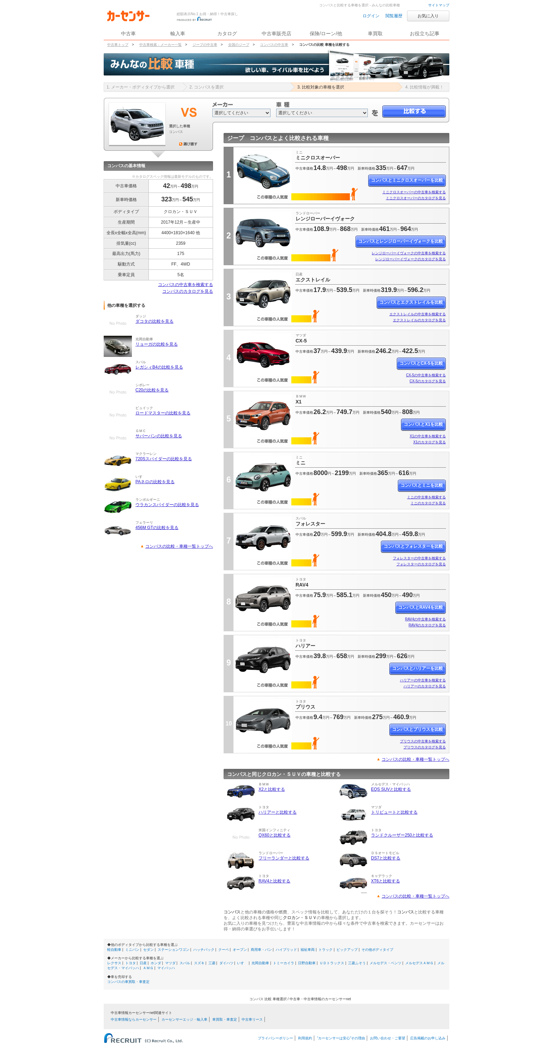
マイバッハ (166, 968)
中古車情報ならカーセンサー (134, 1019)
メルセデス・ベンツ (385, 963)
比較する (414, 111)
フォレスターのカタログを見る (421, 564)
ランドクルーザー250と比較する (402, 835)
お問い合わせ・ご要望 (387, 1038)
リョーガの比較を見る (156, 344)
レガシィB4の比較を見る (159, 367)
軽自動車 (114, 950)
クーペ (223, 950)
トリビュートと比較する (394, 812)
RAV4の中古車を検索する (425, 619)
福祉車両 (307, 950)
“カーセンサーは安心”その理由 (341, 1038)
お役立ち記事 (424, 33)
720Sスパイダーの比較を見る (163, 458)
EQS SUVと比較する (391, 789)
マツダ (170, 963)
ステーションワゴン (173, 950)
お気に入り (428, 15)
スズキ (199, 963)
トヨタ (130, 963)
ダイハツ (226, 963)
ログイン (371, 15)
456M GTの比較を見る (156, 527)
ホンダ (156, 963)
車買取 (375, 33)
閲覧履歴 (393, 15)
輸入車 (177, 33)
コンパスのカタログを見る (187, 291)
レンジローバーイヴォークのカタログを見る (410, 259)
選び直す (188, 144)
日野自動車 (307, 963)
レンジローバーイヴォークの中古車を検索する (409, 253)
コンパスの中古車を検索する (185, 284)
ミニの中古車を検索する (426, 497)
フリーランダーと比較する (284, 858)
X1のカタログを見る (429, 442)
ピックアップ (347, 950)
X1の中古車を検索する (428, 436)
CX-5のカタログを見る (427, 381)
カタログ (227, 33)
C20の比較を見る (152, 390)
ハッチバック (203, 950)
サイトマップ (438, 5)
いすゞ (242, 963)
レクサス (114, 963)
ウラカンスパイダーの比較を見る (167, 504)
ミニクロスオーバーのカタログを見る (416, 198)
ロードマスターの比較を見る (162, 413)
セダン (148, 950)
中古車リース (252, 1019)
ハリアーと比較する (278, 812)
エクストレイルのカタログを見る (419, 320)
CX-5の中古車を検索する (426, 375)
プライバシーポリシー (275, 1038)
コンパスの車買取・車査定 (128, 982)
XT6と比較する (385, 881)
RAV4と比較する (274, 881)
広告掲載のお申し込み (427, 1038)
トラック (325, 950)
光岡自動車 (260, 963)
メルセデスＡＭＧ (419, 963)
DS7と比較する (385, 858)
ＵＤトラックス (332, 963)
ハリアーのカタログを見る (424, 686)
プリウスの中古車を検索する (423, 741)
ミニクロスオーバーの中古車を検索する (414, 192)
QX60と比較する (275, 835)
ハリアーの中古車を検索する (423, 680)
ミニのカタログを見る (428, 503)
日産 (143, 963)
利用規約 (305, 1038)
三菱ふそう (357, 963)
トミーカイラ (283, 963)
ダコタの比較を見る (154, 321)
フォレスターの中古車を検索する (419, 558)
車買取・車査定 (224, 1019)
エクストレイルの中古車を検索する (417, 314)
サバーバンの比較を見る (158, 435)
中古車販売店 (276, 33)
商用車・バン (261, 950)
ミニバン (132, 950)
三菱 (211, 963)
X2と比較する (272, 789)
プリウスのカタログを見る (424, 747)
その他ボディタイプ (377, 950)
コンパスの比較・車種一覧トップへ (179, 546)
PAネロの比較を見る (155, 481)
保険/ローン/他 (326, 33)
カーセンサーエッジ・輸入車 (184, 1019)
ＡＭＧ (148, 968)
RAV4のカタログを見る (427, 625)
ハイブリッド (286, 950)
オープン (240, 950)
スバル (185, 963)
